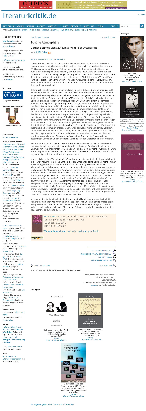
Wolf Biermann (15, 152)
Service (64, 26)
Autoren (52, 26)
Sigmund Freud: (14, 340)
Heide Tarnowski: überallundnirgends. (11, 237)
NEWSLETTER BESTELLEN (103, 260)
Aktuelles (8, 26)
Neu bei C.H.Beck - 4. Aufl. (132, 81)
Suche (114, 26)
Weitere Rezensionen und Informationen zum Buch (71, 231)
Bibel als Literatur (14, 346)
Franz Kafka (8, 320)
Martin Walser (12, 149)
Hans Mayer (8, 55)
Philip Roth (20, 144)
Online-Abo (7, 79)
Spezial (30, 26)
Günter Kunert (9, 144)
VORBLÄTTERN (109, 37)
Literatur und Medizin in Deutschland (13, 285)
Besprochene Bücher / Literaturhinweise (48, 59)
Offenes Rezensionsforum (14, 60)
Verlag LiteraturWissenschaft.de (56, 339)
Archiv (20, 26)
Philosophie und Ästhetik (85, 30)
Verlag (141, 14)
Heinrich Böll (8, 146)
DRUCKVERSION (107, 257)
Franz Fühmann (17, 180)
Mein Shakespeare (10, 154)
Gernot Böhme (51, 216)
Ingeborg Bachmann (11, 191)
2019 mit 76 (8, 251)
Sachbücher (66, 30)
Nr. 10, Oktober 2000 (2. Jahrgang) (44, 30)
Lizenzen (94, 285)
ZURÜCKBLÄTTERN (40, 37)
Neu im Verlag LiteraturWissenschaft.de (132, 129)
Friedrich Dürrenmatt (11, 160)
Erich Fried (7, 175)
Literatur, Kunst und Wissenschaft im (13, 329)
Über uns (89, 26)
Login (100, 26)
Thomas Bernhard (10, 168)
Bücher (41, 26)
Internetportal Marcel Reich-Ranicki (11, 199)
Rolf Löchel (41, 52)
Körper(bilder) (9, 46)
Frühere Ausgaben (18, 30)
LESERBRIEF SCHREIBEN (104, 250)
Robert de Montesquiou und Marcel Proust (13, 278)
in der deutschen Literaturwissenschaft (12, 357)
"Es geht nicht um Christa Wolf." (12, 256)
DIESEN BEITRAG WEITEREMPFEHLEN (98, 254)
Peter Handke (18, 185)
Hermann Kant (9, 157)
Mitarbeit (76, 26)
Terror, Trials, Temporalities (11, 298)
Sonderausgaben (10, 137)
